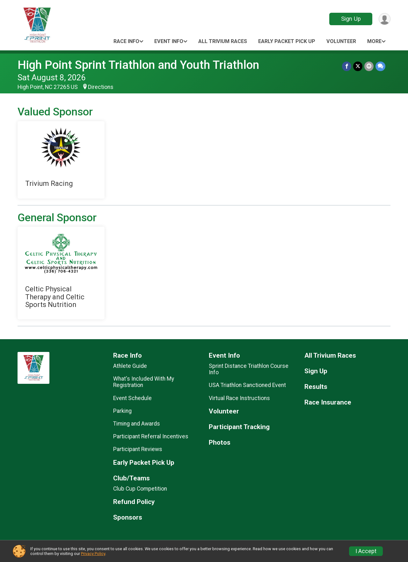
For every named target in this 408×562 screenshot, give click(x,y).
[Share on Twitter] (357, 66)
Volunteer (341, 41)
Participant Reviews (137, 449)
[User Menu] (384, 19)
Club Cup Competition (140, 488)
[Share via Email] (369, 66)
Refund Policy (134, 502)
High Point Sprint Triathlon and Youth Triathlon (138, 65)
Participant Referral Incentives (150, 436)
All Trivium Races (222, 41)
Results (315, 386)
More (374, 41)
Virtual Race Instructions (239, 398)
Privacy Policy (93, 553)
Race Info (126, 41)
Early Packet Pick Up (286, 41)
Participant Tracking (239, 427)
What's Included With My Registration (143, 382)
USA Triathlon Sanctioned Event (247, 385)
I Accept (365, 551)
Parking (122, 411)
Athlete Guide (130, 366)
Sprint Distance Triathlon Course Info (248, 369)
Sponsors (127, 517)
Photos (219, 442)
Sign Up (351, 18)
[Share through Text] (380, 66)
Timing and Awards (136, 423)
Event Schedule (132, 398)
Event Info (168, 41)
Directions (100, 87)
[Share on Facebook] (346, 66)
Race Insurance (327, 402)
